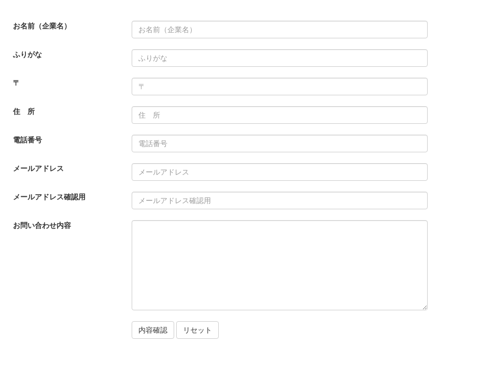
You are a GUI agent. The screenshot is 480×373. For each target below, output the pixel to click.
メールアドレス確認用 (49, 197)
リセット (197, 330)
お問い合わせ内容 (42, 225)
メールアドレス (38, 168)
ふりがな (27, 54)
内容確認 (152, 330)
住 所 (24, 111)
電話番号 (27, 140)
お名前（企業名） (42, 26)
